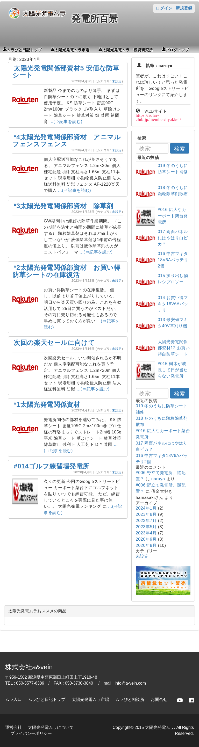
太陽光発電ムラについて (51, 727)
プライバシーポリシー (31, 733)
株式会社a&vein (29, 667)
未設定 (117, 81)
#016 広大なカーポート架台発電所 (173, 215)
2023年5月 (146, 527)
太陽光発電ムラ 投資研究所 (127, 49)
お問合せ (159, 699)
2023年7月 (146, 520)
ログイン (164, 8)
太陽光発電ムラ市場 (71, 49)
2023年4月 (146, 533)
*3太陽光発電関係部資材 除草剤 (63, 205)
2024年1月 (146, 508)
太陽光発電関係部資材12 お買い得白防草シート (174, 347)
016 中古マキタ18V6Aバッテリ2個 (173, 259)
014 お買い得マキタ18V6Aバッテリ (173, 303)
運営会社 (13, 727)
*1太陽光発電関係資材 (47, 404)
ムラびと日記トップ (24, 49)
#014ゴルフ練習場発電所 (51, 466)
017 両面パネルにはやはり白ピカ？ (173, 237)
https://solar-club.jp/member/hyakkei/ (158, 116)
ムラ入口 (13, 699)
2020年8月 (146, 545)
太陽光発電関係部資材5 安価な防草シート (65, 71)
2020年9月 (146, 539)
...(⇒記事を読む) (65, 121)
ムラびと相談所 (129, 699)
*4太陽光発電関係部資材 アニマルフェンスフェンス (66, 140)
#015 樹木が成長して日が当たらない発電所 (173, 369)
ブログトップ (177, 49)
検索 (179, 149)
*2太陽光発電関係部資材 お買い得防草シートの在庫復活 (66, 271)
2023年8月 (146, 514)
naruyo (158, 479)
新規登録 (184, 8)
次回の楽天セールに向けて (54, 342)
